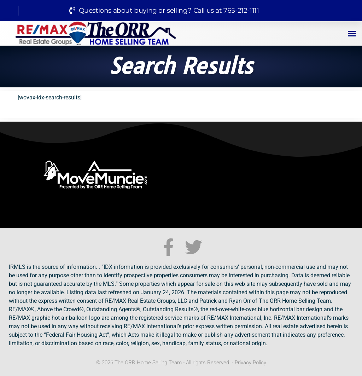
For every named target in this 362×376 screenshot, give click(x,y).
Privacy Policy (250, 362)
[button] (352, 33)
